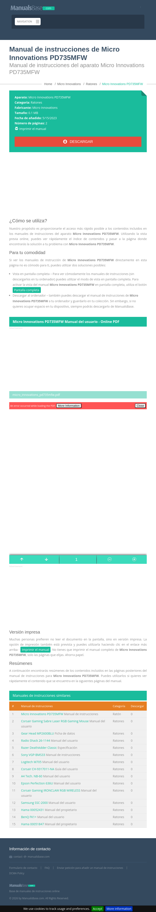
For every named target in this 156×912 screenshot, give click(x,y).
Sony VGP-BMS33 (33, 755)
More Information (69, 405)
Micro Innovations (44, 108)
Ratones (36, 102)
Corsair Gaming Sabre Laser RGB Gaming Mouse (55, 721)
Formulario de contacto (23, 868)
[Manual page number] (78, 559)
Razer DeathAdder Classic (39, 748)
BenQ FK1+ (29, 817)
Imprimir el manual (32, 129)
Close (140, 405)
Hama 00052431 (32, 810)
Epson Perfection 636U (37, 783)
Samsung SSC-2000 (34, 803)
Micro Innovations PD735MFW (42, 714)
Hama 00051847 (32, 824)
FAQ (47, 868)
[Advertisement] (78, 186)
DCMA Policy (16, 873)
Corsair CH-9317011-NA (37, 769)
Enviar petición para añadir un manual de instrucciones (90, 868)
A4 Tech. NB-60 (31, 776)
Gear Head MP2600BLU (37, 733)
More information (119, 909)
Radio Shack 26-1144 (35, 740)
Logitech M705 (31, 762)
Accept (97, 909)
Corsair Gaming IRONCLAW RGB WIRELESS (50, 790)
